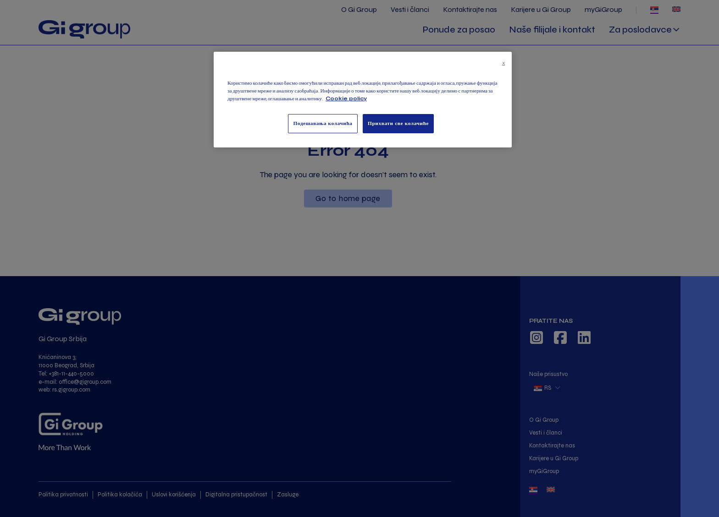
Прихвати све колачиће (398, 123)
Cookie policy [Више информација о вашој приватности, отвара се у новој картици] (346, 98)
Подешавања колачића (322, 123)
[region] (363, 99)
